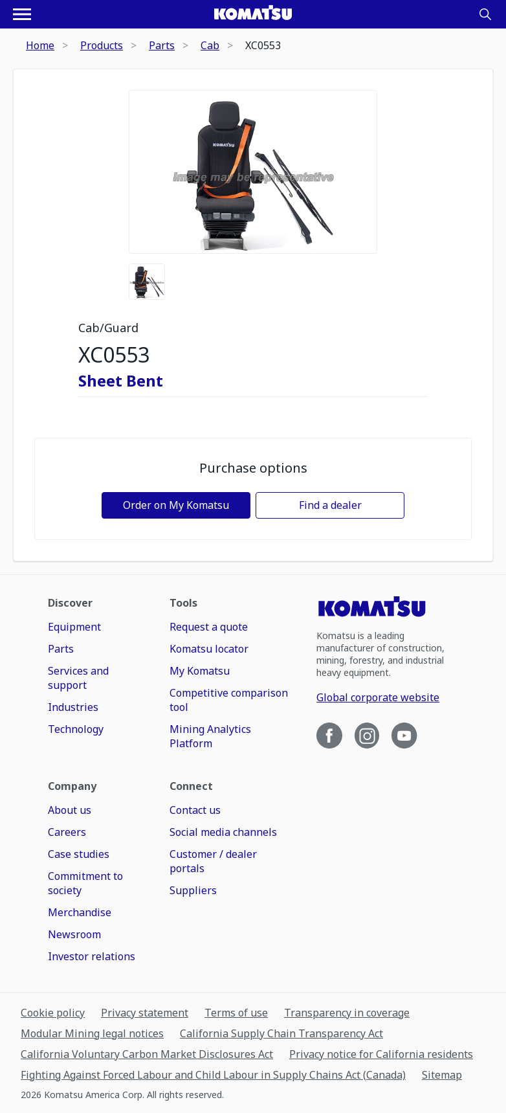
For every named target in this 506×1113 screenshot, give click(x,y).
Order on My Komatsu (176, 505)
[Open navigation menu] (22, 14)
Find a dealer (330, 505)
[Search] (485, 14)
